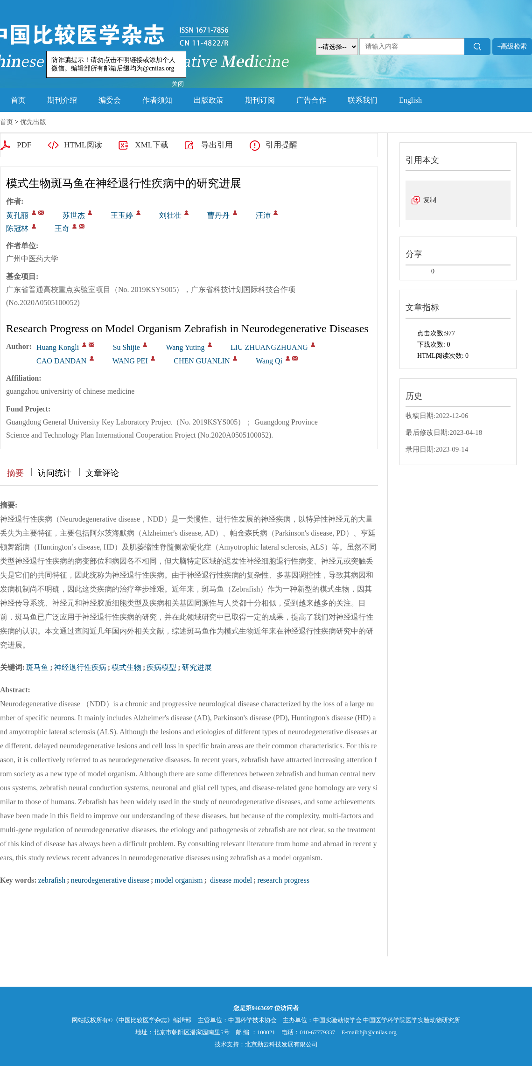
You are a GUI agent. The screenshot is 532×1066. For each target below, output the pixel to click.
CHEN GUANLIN (202, 361)
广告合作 (311, 100)
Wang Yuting (185, 347)
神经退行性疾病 (80, 667)
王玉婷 (122, 215)
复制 (429, 199)
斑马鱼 (37, 667)
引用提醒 (281, 144)
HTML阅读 (83, 144)
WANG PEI (130, 361)
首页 (18, 100)
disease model (230, 880)
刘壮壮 (170, 215)
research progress (283, 880)
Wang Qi (269, 361)
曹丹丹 (218, 215)
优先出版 (33, 121)
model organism (178, 880)
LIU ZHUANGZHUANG (269, 347)
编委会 (109, 100)
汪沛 (263, 215)
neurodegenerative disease (110, 880)
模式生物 (126, 667)
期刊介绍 (62, 100)
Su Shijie (126, 347)
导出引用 (217, 144)
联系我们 (363, 100)
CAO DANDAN (61, 361)
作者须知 (157, 100)
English (410, 100)
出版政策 (209, 100)
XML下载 (151, 144)
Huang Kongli (57, 347)
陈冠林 (17, 228)
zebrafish (52, 880)
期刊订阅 (260, 100)
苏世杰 (74, 215)
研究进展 (197, 667)
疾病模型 (161, 667)
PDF (24, 144)
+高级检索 (512, 46)
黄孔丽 (17, 215)
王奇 (62, 228)
